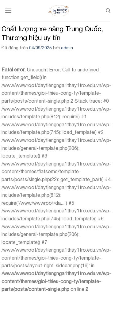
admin (67, 47)
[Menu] (8, 10)
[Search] (108, 11)
